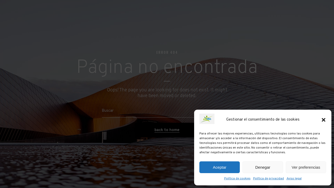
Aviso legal (294, 179)
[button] (323, 119)
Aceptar (219, 167)
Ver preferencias (306, 167)
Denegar (262, 167)
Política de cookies (237, 179)
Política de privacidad (268, 179)
